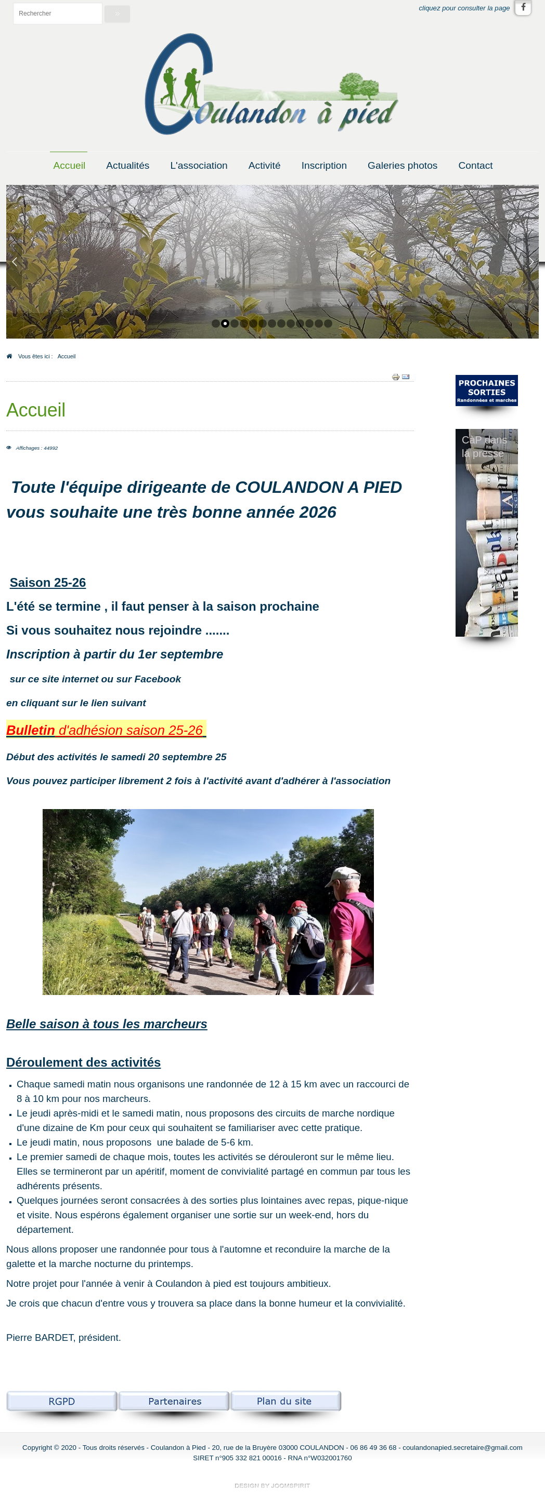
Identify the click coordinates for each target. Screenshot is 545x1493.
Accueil (69, 165)
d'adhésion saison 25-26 (129, 730)
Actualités (127, 165)
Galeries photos (402, 165)
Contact (475, 165)
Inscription (324, 165)
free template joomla (272, 1486)
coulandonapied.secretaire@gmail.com (463, 1447)
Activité (265, 165)
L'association (198, 165)
